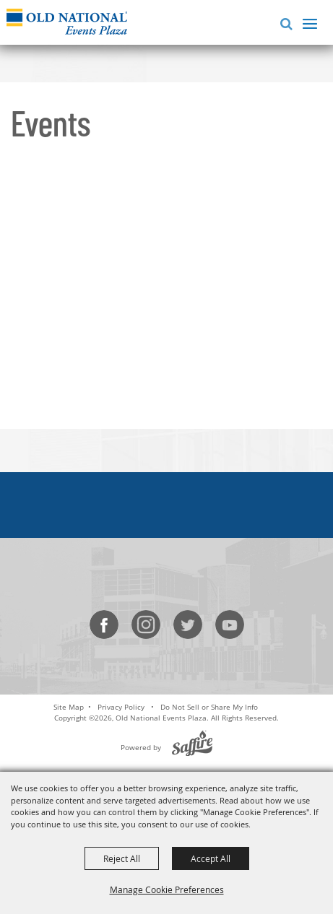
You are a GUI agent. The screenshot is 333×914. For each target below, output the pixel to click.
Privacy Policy (121, 707)
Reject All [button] (121, 858)
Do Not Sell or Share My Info (209, 707)
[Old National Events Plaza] (67, 21)
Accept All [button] (210, 858)
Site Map (68, 707)
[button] (283, 22)
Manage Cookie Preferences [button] (167, 889)
